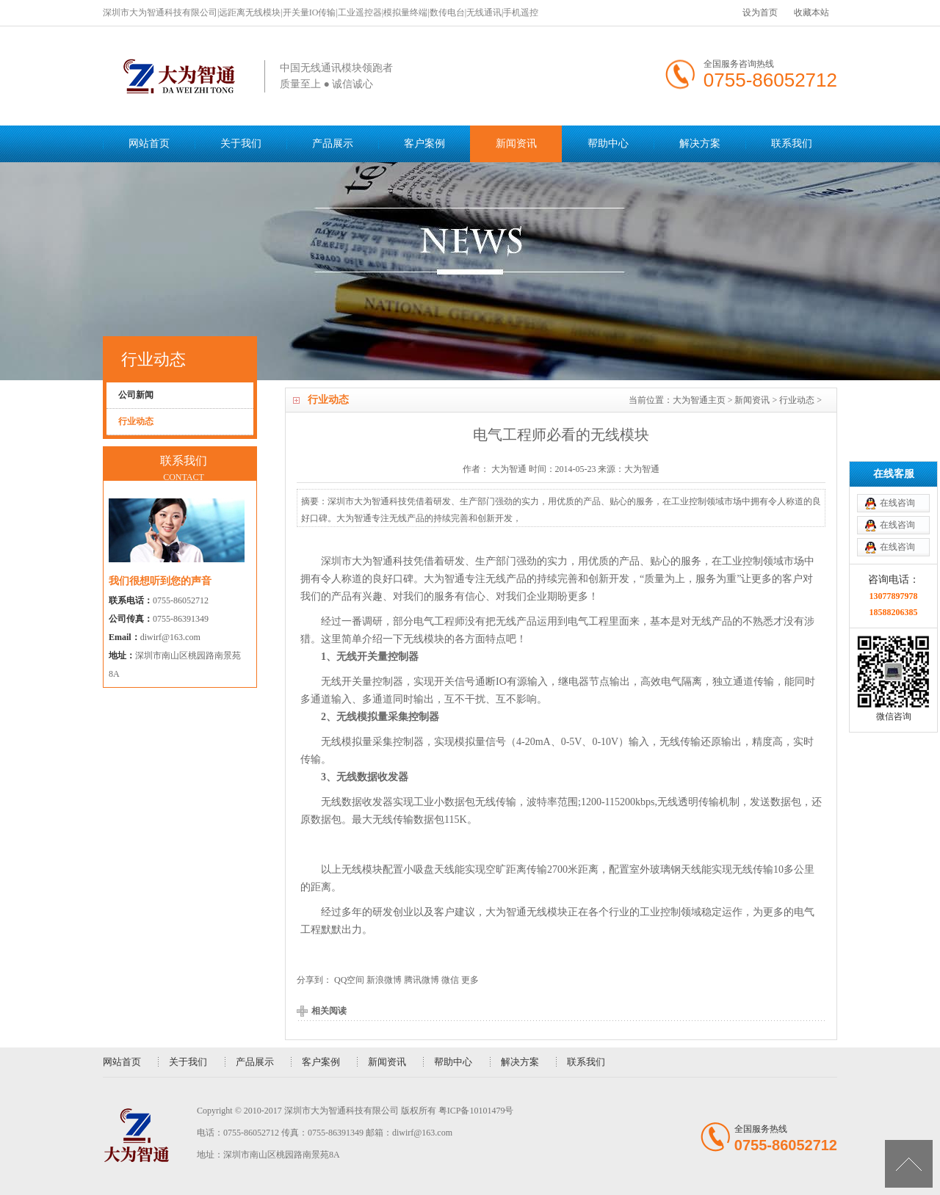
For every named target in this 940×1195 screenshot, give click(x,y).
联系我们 (791, 143)
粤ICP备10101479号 (476, 1110)
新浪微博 (384, 980)
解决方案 (699, 143)
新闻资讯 (516, 143)
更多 (470, 980)
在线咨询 (897, 442)
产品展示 (332, 143)
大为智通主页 (699, 400)
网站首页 (149, 143)
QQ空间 (349, 980)
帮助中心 (608, 143)
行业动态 (796, 400)
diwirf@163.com (170, 637)
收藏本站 (811, 12)
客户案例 (424, 143)
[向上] (909, 1164)
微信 (450, 980)
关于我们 (240, 143)
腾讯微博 (421, 980)
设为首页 (760, 12)
